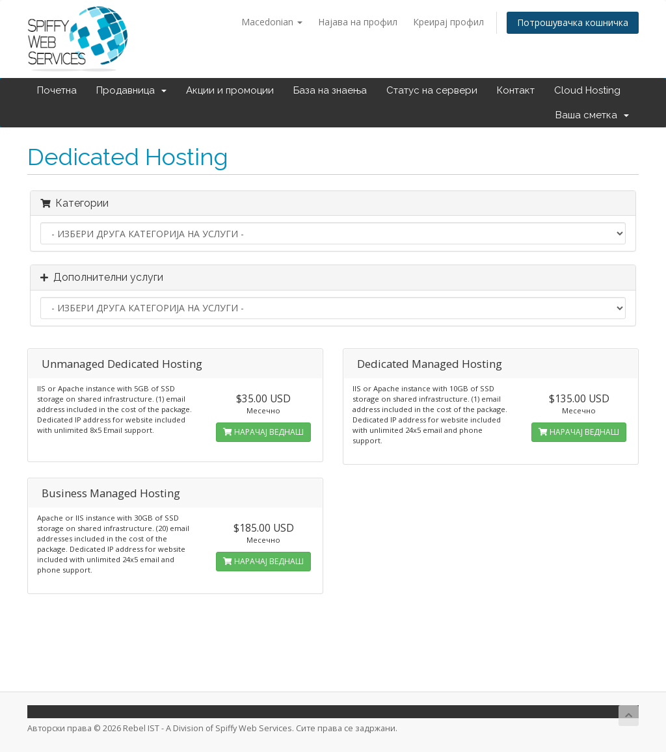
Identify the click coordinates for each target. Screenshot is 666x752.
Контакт (516, 90)
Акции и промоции (230, 90)
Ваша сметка (592, 115)
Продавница (131, 90)
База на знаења (330, 90)
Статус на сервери (431, 90)
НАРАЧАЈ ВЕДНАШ (263, 431)
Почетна (57, 90)
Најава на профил (357, 22)
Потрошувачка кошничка (572, 22)
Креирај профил (448, 22)
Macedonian (271, 22)
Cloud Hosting (587, 90)
